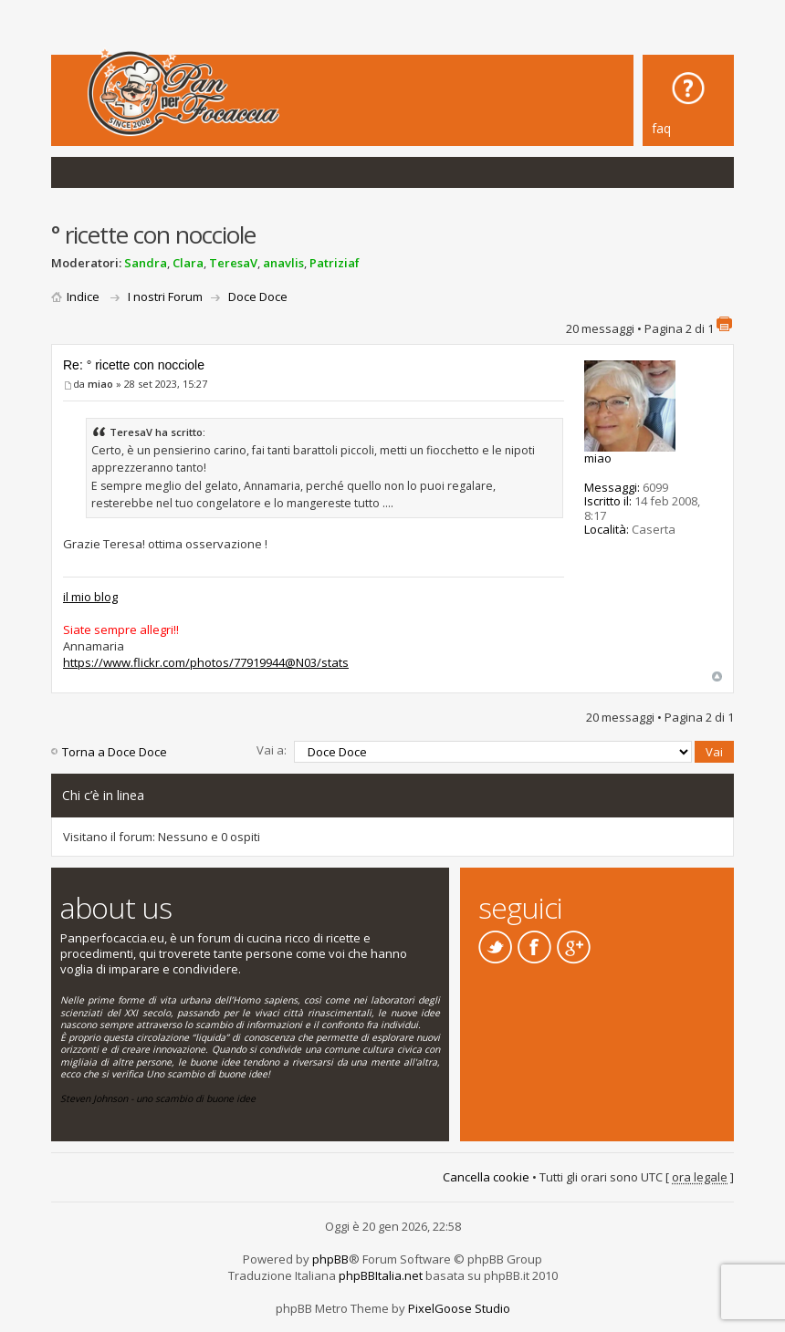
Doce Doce (258, 296)
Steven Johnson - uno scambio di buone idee (158, 1098)
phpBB (330, 1259)
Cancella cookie (486, 1177)
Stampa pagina (724, 324)
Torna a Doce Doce (114, 752)
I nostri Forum (165, 296)
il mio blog (90, 596)
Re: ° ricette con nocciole (133, 365)
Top (717, 676)
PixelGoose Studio (459, 1308)
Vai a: (271, 750)
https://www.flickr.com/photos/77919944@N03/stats (206, 662)
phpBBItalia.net (381, 1275)
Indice (83, 296)
